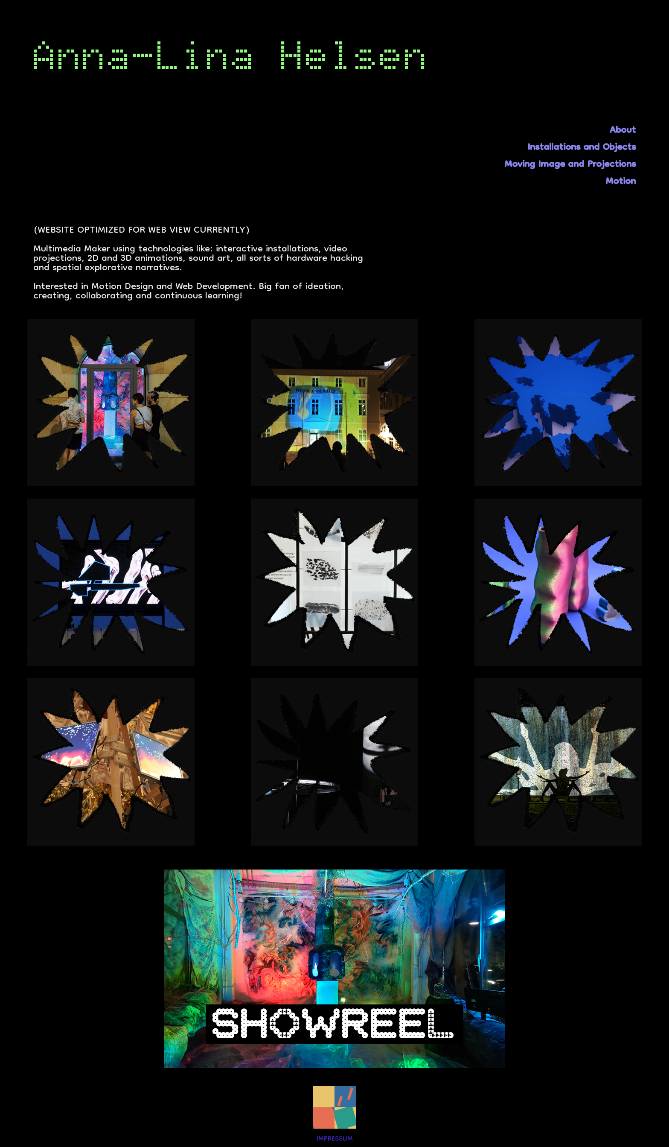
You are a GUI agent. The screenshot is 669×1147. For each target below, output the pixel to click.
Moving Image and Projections (570, 165)
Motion (620, 182)
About (623, 131)
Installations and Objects (581, 148)
